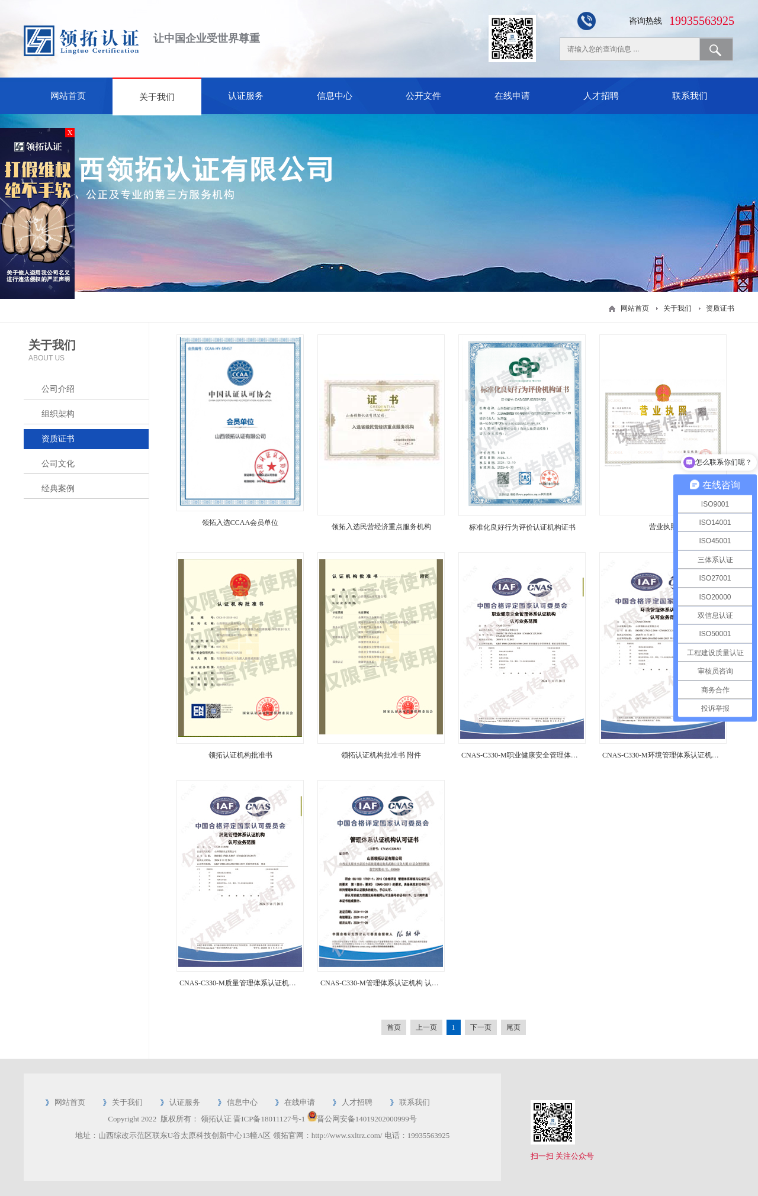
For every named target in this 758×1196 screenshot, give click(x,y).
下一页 (481, 1027)
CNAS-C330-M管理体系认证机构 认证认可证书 (393, 983)
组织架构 (58, 414)
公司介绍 (58, 389)
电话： (395, 1135)
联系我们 (690, 96)
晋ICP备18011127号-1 (269, 1118)
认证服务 (246, 96)
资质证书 (720, 308)
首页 (394, 1027)
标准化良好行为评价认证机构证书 (522, 527)
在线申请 (512, 96)
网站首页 (68, 96)
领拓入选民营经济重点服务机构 (381, 527)
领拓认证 (216, 1118)
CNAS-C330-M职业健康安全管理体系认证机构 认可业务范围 (556, 755)
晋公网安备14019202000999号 (367, 1118)
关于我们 (157, 97)
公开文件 (423, 96)
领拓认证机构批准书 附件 (381, 755)
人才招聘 (601, 96)
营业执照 (663, 527)
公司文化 (58, 463)
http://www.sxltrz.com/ (347, 1135)
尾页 (513, 1027)
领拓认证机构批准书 (240, 755)
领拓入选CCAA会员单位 (240, 522)
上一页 (426, 1027)
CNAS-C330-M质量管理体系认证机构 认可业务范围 (260, 983)
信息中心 (334, 96)
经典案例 (58, 488)
